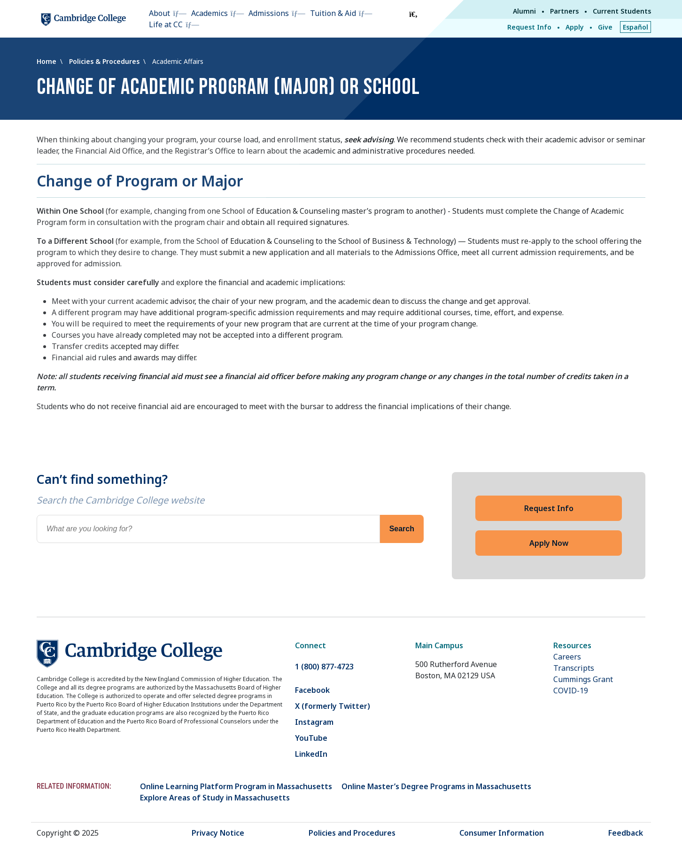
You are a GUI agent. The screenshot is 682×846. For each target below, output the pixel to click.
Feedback (625, 833)
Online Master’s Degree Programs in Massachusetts (436, 786)
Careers (567, 657)
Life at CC (166, 24)
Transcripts (573, 668)
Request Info (529, 27)
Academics (209, 13)
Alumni (524, 11)
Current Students (622, 11)
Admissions (268, 13)
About (159, 13)
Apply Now (548, 543)
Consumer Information (501, 833)
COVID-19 (570, 690)
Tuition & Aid (333, 13)
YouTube (311, 738)
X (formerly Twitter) (332, 706)
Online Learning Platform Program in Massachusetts (236, 786)
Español (635, 27)
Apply (575, 27)
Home (47, 61)
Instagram (314, 722)
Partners (564, 11)
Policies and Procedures (352, 833)
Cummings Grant (583, 679)
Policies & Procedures (105, 61)
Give (605, 27)
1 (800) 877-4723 (324, 666)
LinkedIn (311, 754)
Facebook (312, 690)
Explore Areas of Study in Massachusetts (215, 797)
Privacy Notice (218, 833)
